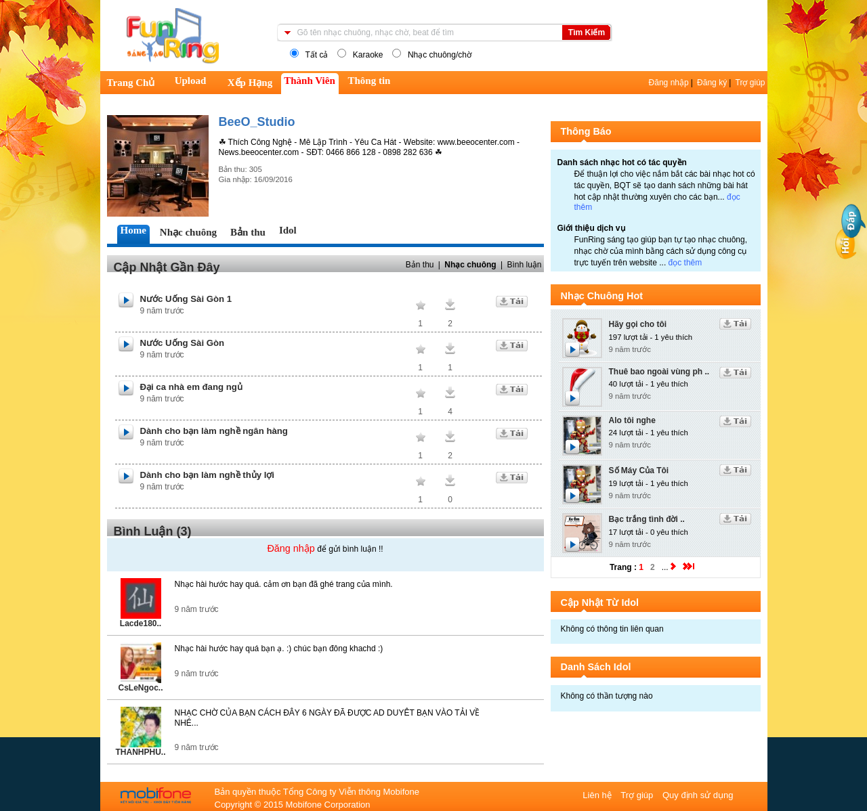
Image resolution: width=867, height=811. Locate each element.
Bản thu (420, 264)
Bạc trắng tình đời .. (647, 519)
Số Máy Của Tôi (639, 470)
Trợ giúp (750, 82)
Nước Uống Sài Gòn (182, 343)
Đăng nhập (669, 82)
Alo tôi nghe (632, 420)
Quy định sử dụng (698, 795)
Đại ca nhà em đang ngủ (191, 387)
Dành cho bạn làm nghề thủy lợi (207, 475)
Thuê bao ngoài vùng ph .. (659, 371)
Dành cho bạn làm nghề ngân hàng (214, 431)
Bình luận (524, 264)
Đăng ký (712, 82)
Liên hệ (598, 795)
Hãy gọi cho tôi (638, 324)
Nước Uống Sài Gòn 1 (186, 299)
